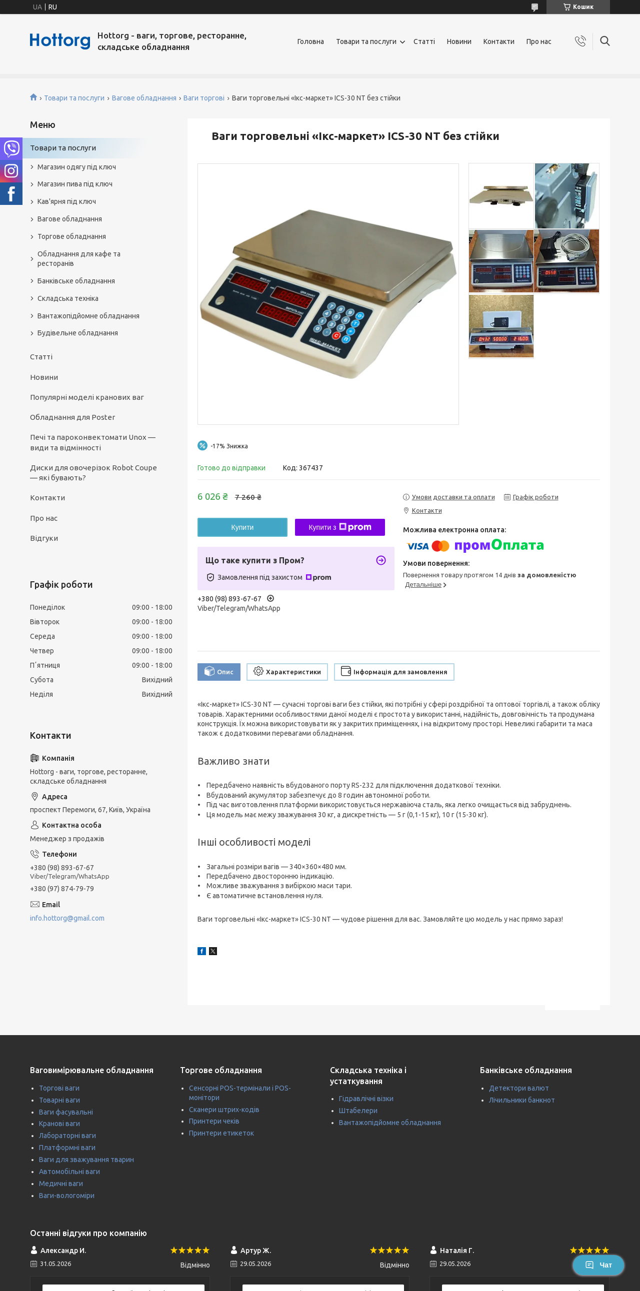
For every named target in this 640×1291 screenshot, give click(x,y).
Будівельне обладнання (78, 333)
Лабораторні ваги (67, 1136)
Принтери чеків (214, 1121)
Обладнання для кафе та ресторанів (79, 258)
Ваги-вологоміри (66, 1196)
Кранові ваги (59, 1124)
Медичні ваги (61, 1184)
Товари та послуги (366, 41)
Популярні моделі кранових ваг (87, 397)
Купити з (339, 527)
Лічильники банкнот (522, 1100)
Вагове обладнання (144, 98)
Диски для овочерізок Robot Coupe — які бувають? (93, 472)
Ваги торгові (204, 98)
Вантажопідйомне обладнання (89, 316)
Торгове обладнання (72, 236)
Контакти (499, 41)
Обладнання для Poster (72, 417)
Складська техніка (68, 298)
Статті (424, 41)
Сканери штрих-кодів (224, 1110)
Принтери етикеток (221, 1133)
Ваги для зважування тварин (86, 1160)
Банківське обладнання (76, 281)
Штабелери (358, 1111)
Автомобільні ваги (69, 1172)
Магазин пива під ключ (75, 184)
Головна (311, 41)
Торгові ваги (59, 1088)
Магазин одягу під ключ (77, 167)
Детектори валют (519, 1088)
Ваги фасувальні (66, 1112)
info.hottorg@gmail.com (67, 918)
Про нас (539, 41)
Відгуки (44, 538)
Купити (243, 527)
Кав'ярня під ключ (67, 201)
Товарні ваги (59, 1100)
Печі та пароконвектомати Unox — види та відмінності (93, 442)
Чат (598, 1265)
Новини (459, 41)
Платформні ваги (67, 1148)
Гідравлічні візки (366, 1099)
